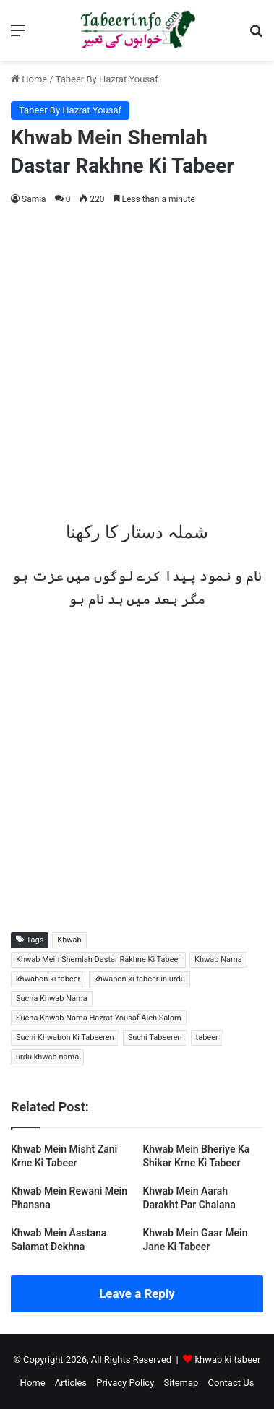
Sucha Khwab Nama (51, 998)
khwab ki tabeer (227, 1359)
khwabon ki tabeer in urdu (139, 979)
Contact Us (231, 1382)
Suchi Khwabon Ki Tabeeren (65, 1037)
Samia (34, 199)
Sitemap (181, 1382)
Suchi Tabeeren (155, 1037)
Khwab (69, 940)
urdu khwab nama (47, 1057)
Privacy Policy (125, 1382)
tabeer (207, 1037)
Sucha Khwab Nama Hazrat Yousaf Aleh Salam (98, 1018)
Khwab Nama (218, 959)
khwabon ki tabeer (48, 979)
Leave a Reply (137, 1293)
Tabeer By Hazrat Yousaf (107, 79)
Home (29, 79)
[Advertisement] (137, 359)
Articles (71, 1382)
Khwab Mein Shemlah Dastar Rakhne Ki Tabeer (98, 959)
